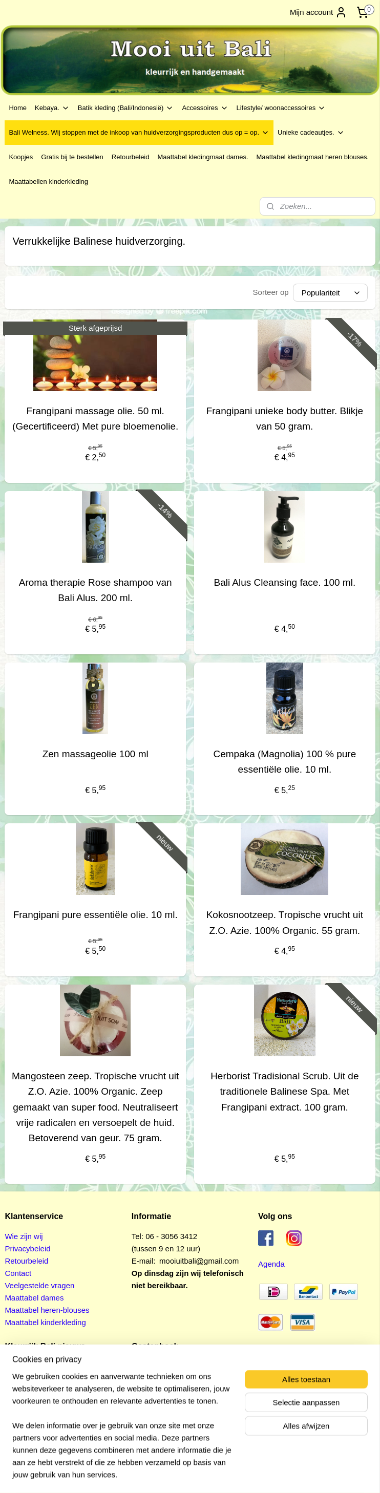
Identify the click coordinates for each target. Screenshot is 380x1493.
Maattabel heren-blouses (47, 1310)
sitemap (156, 1474)
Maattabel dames (34, 1297)
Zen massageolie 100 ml (96, 754)
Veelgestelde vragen (39, 1285)
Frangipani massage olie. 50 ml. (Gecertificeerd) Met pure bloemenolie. (95, 419)
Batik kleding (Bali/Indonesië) (126, 108)
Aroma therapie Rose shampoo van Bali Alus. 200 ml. (95, 590)
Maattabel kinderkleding (45, 1322)
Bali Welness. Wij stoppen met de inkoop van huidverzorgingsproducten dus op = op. (139, 133)
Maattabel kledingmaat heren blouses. (313, 157)
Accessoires (205, 108)
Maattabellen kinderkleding (48, 181)
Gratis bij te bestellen (72, 157)
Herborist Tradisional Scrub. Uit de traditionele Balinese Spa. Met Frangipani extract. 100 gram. (284, 1092)
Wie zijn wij (24, 1236)
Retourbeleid (131, 157)
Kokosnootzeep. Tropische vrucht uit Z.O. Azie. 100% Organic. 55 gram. (284, 922)
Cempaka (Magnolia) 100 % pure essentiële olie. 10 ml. (284, 762)
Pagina (145, 1378)
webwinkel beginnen (208, 1474)
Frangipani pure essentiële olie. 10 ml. (95, 914)
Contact (18, 1273)
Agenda (271, 1264)
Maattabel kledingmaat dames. (202, 157)
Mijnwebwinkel (287, 1474)
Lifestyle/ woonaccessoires (281, 108)
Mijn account (318, 12)
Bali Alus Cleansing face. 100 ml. (284, 582)
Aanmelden (32, 1427)
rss (175, 1474)
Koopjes (21, 157)
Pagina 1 (147, 1366)
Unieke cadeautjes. (311, 133)
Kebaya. (52, 108)
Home (18, 108)
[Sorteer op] (330, 292)
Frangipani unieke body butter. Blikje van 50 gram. (284, 419)
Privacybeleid (27, 1248)
